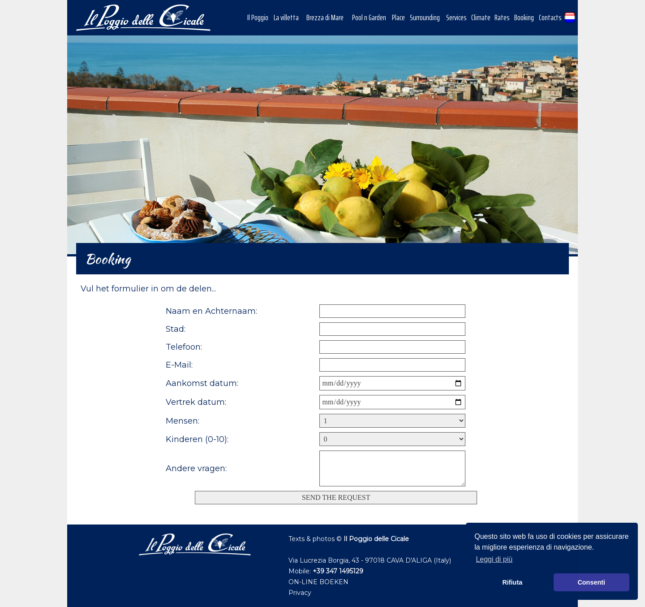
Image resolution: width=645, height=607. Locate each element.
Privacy (299, 593)
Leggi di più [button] (494, 559)
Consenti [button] (591, 582)
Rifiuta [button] (512, 582)
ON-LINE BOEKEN (318, 582)
